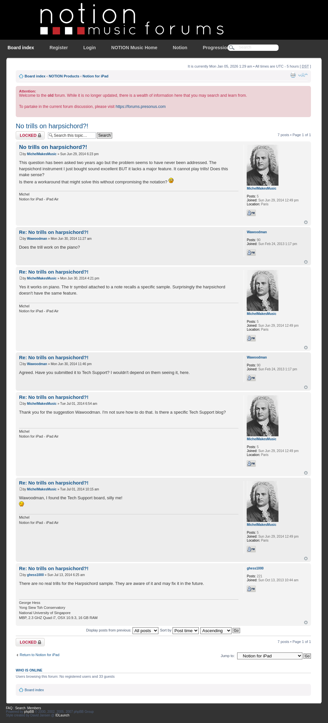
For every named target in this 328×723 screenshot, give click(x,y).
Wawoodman (37, 238)
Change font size (303, 75)
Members (34, 708)
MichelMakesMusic (41, 154)
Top (306, 222)
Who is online (29, 670)
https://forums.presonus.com (140, 106)
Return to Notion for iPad (39, 655)
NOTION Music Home (134, 47)
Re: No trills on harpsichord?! (54, 232)
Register (59, 47)
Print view (293, 75)
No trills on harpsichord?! (52, 126)
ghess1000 (35, 575)
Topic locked (30, 135)
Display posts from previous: (122, 630)
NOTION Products (64, 76)
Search (20, 708)
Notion (180, 47)
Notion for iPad (96, 76)
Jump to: (228, 656)
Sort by (179, 630)
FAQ (9, 708)
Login (89, 47)
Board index (21, 47)
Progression (216, 47)
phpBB (29, 711)
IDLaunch (62, 715)
